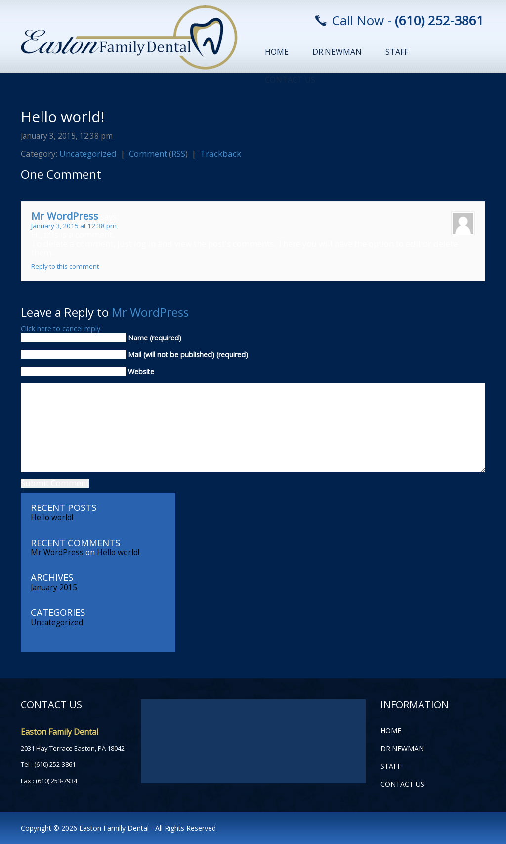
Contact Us (290, 79)
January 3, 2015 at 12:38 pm (74, 225)
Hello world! (62, 116)
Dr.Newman (337, 51)
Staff (396, 51)
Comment (148, 153)
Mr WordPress (64, 216)
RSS (178, 153)
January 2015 (54, 587)
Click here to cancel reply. (61, 328)
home (277, 51)
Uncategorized (88, 153)
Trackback (220, 153)
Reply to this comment (65, 266)
